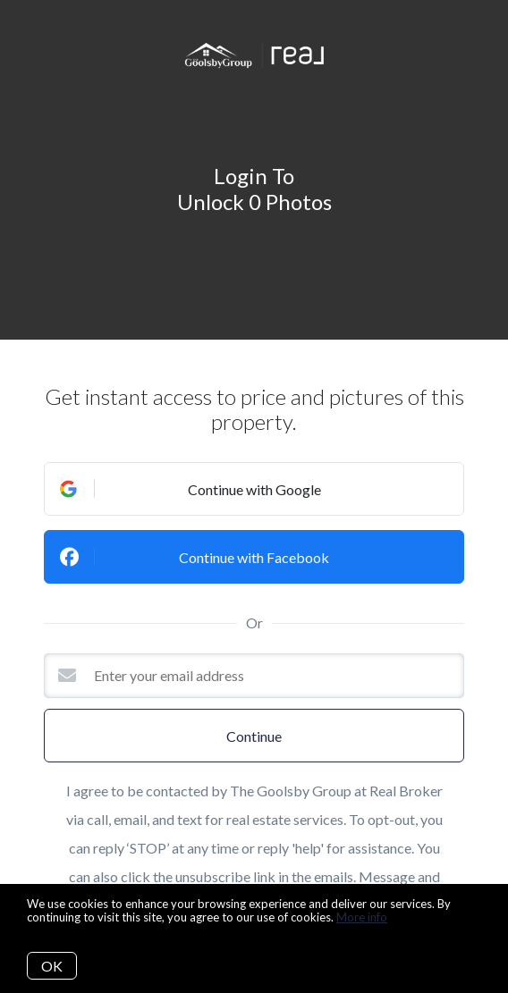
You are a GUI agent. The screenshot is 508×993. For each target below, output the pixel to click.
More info (361, 917)
